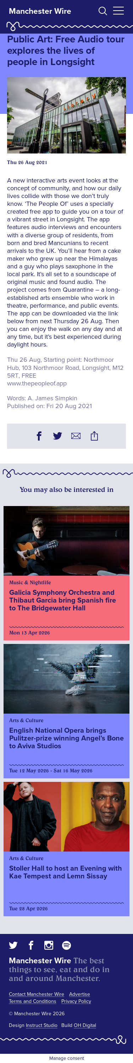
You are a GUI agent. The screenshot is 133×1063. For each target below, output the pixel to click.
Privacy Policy (76, 1001)
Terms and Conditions (32, 1001)
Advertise (79, 994)
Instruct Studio (41, 1025)
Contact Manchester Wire (36, 994)
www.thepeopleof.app (37, 383)
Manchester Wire (40, 11)
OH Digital (85, 1025)
